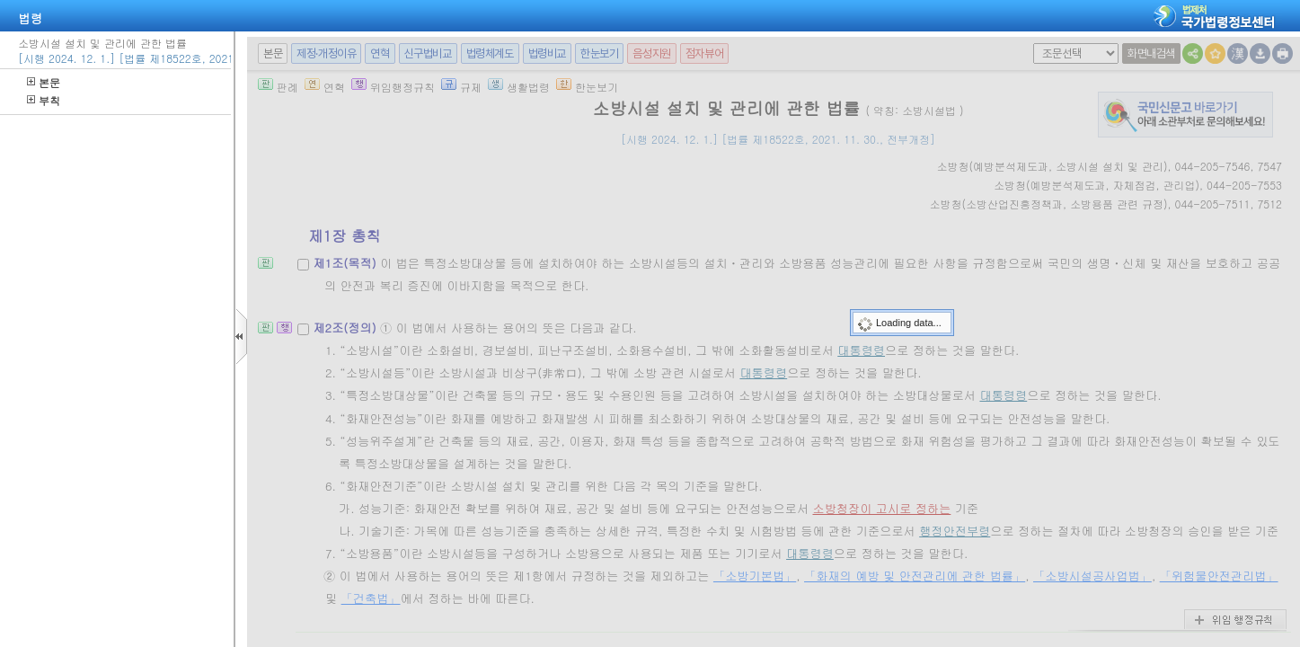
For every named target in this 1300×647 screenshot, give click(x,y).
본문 (43, 82)
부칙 (43, 100)
